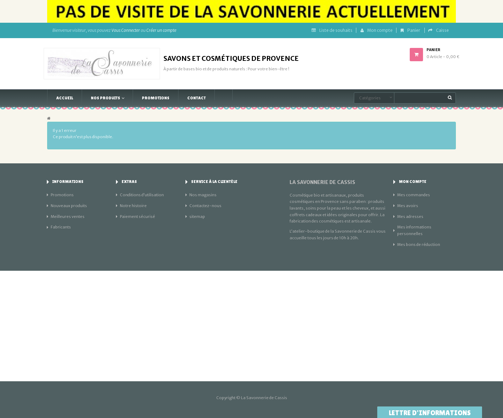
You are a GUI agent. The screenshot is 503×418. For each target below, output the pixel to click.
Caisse (438, 30)
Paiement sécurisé (137, 216)
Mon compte (376, 30)
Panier (411, 30)
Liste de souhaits (332, 30)
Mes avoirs (407, 205)
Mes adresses (410, 216)
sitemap (197, 216)
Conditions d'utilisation (142, 194)
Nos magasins (203, 194)
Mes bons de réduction (418, 244)
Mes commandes (413, 194)
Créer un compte (161, 30)
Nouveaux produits (69, 205)
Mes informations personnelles (414, 230)
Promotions (62, 194)
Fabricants (61, 227)
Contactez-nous (205, 205)
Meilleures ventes (68, 216)
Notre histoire (133, 205)
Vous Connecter (125, 30)
